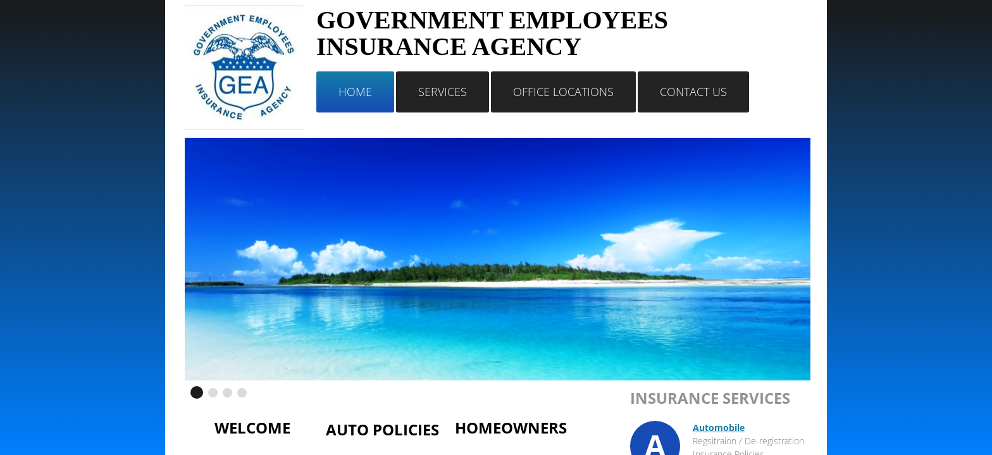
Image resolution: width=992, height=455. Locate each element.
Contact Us (693, 91)
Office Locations (563, 91)
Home (355, 91)
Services (442, 91)
